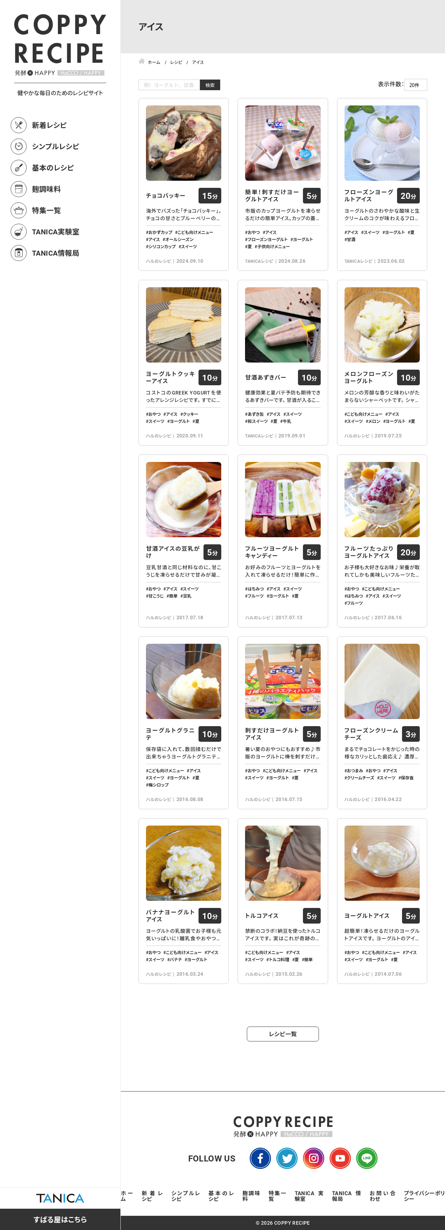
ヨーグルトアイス (367, 915)
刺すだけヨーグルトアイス (272, 734)
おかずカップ (160, 232)
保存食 (407, 777)
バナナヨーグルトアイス (170, 916)
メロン (374, 421)
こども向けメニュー (195, 232)
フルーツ (256, 596)
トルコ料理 (279, 959)
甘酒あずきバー (266, 377)
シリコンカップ (162, 246)
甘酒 (351, 239)
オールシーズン (179, 239)
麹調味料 (46, 189)
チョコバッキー (166, 195)
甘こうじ (156, 596)
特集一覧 (46, 210)
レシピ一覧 (283, 1034)
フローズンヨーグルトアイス (369, 196)
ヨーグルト (303, 239)
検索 (210, 85)
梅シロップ (158, 785)
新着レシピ (49, 125)
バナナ (176, 959)
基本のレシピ (53, 167)
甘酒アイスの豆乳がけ (173, 552)
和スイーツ (258, 421)
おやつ (254, 232)
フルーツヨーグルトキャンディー (272, 552)
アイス (154, 239)
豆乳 (187, 596)
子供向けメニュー (273, 246)
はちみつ (256, 589)
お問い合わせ (383, 1196)
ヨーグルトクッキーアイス (170, 377)
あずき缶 (256, 414)
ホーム (127, 1196)
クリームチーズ (360, 777)
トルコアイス (262, 915)
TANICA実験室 (56, 231)
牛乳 (287, 421)
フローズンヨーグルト (268, 239)
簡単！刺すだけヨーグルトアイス (272, 196)
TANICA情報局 (56, 252)
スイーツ (189, 246)
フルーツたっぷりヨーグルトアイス (369, 552)
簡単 (173, 596)
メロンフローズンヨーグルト (369, 377)
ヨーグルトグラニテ (170, 734)
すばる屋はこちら (60, 1219)
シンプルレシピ (55, 146)
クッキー (191, 414)
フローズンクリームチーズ (371, 734)
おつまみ (355, 770)
